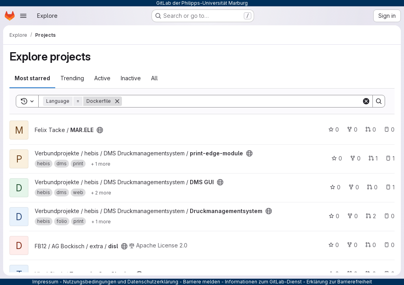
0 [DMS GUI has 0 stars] (335, 187)
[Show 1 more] (100, 163)
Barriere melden (201, 282)
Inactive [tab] (131, 78)
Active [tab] (102, 78)
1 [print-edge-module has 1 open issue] (390, 158)
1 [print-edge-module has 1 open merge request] (373, 158)
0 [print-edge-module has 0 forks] (355, 158)
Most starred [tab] (32, 78)
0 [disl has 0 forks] (352, 245)
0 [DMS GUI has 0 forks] (353, 187)
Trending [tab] (72, 78)
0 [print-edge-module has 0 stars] (336, 158)
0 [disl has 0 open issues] (389, 245)
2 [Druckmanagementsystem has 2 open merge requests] (371, 216)
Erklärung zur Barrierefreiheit (339, 282)
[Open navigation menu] (23, 15)
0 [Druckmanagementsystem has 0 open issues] (389, 216)
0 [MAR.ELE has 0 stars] (333, 129)
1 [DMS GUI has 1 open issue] (390, 187)
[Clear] (366, 101)
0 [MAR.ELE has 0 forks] (352, 129)
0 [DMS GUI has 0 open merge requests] (372, 187)
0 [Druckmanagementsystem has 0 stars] (334, 216)
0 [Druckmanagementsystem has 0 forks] (352, 216)
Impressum (45, 282)
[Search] (241, 101)
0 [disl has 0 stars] (333, 245)
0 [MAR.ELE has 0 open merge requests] (370, 129)
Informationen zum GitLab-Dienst (263, 282)
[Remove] (117, 101)
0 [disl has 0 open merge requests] (370, 245)
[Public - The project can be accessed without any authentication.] (100, 130)
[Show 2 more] (101, 192)
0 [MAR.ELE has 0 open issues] (389, 129)
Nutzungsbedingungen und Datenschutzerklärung (120, 282)
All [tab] (154, 78)
